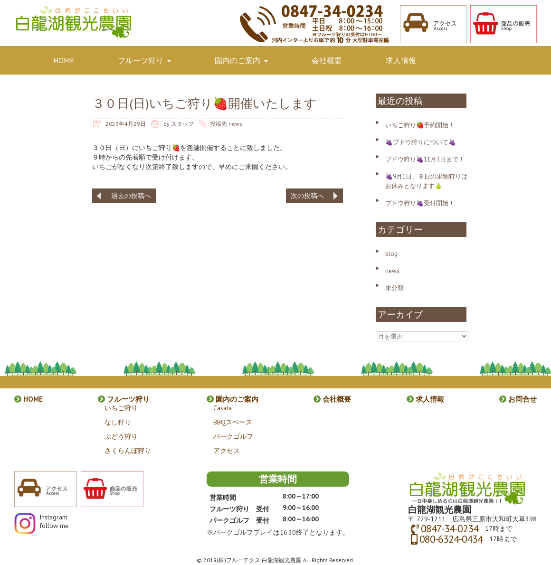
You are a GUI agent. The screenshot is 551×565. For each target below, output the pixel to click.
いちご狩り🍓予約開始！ (420, 125)
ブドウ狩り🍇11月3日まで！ (425, 159)
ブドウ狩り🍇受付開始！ (420, 203)
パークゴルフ (233, 436)
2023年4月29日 (125, 123)
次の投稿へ (307, 195)
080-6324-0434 (451, 539)
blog (391, 254)
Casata (222, 408)
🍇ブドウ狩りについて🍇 (420, 142)
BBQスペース (232, 422)
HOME (63, 60)
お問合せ (68, 94)
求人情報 (401, 60)
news (235, 123)
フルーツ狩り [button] (144, 60)
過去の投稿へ (131, 195)
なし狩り (117, 422)
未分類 (394, 288)
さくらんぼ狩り (127, 450)
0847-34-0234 (449, 528)
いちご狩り (121, 408)
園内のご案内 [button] (241, 60)
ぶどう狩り (121, 436)
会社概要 (327, 60)
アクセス (226, 450)
